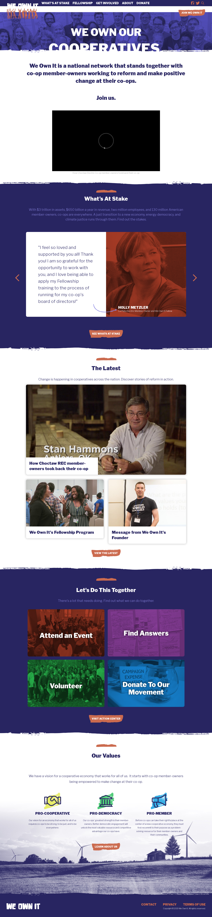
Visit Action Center (106, 718)
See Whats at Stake (106, 333)
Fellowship (83, 6)
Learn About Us (106, 846)
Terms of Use (194, 904)
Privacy (170, 904)
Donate (143, 6)
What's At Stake (55, 6)
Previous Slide (17, 277)
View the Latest (106, 553)
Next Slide (195, 277)
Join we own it (191, 18)
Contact (148, 904)
